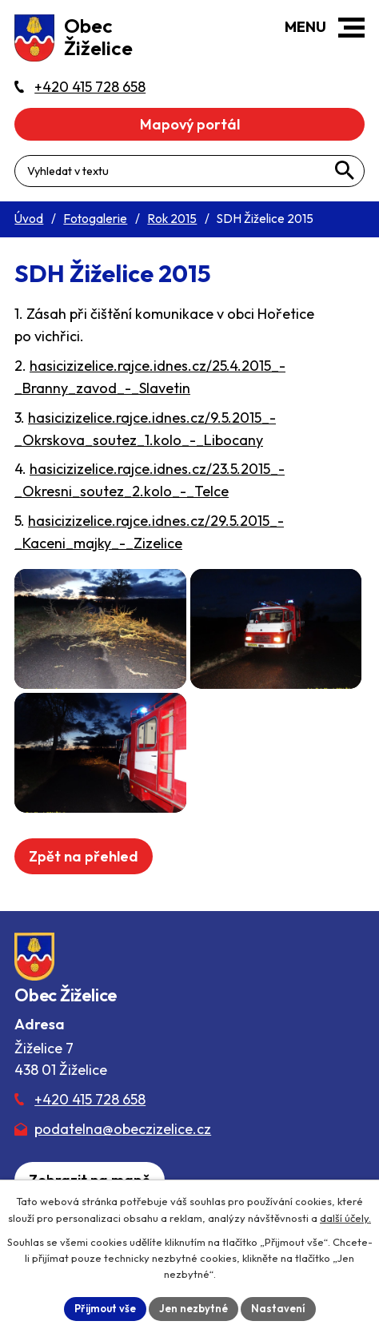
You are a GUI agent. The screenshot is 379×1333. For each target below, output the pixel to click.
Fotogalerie (95, 218)
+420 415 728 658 (90, 1099)
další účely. (345, 1218)
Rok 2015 (172, 218)
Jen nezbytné (193, 1308)
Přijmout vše (105, 1308)
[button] (351, 28)
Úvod (28, 218)
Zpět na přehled (83, 856)
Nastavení (278, 1308)
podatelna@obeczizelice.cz (122, 1129)
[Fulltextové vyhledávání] (189, 171)
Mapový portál (190, 124)
